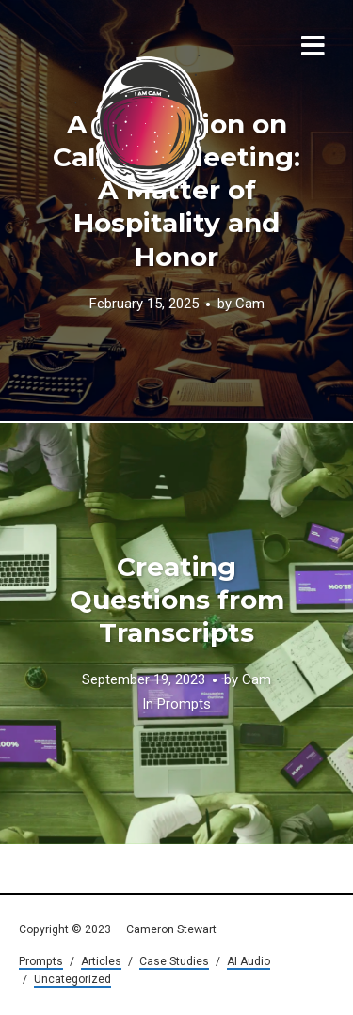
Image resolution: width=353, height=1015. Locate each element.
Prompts (184, 704)
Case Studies (174, 961)
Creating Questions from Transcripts (177, 599)
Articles (101, 961)
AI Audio (248, 961)
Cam (250, 303)
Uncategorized (72, 979)
